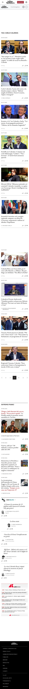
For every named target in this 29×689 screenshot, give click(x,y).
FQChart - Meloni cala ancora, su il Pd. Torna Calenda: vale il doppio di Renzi (15, 551)
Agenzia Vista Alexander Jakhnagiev (8, 309)
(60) (26, 128)
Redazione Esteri (6, 473)
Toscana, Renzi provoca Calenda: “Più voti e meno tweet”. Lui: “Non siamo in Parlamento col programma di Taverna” (14, 335)
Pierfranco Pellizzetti (12, 511)
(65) (26, 370)
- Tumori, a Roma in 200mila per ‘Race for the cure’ (14, 590)
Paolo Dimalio (5, 98)
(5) (26, 493)
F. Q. (3, 65)
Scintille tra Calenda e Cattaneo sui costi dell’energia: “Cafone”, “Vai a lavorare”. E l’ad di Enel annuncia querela (13, 155)
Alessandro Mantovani (8, 439)
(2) (26, 454)
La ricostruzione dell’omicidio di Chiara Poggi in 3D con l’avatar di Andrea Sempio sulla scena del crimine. (10, 484)
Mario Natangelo (16, 524)
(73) (26, 309)
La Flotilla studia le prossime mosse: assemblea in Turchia (12, 415)
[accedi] (26, 2)
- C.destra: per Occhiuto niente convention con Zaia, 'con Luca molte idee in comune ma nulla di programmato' (14, 604)
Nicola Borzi (5, 454)
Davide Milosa (5, 493)
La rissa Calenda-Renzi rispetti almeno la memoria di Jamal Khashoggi (14, 568)
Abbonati (20, 2)
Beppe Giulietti (10, 573)
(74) (5, 544)
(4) (26, 473)
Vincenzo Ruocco (10, 556)
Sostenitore (9, 539)
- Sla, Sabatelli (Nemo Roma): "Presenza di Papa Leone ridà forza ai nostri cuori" (13, 611)
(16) (26, 193)
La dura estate (14, 521)
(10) (5, 561)
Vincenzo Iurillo (6, 225)
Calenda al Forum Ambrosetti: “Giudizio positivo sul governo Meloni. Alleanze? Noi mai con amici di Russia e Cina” (14, 302)
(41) (5, 515)
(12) (26, 160)
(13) (26, 65)
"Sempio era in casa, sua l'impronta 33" (10, 489)
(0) (26, 439)
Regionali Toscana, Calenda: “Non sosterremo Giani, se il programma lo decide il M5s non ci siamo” (13, 365)
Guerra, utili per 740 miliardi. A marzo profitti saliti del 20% (9, 447)
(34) (26, 276)
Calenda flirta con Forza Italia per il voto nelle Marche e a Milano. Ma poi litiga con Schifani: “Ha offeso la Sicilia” (14, 271)
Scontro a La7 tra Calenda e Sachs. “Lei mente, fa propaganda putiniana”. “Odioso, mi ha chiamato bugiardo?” (14, 123)
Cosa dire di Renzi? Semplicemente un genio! (15, 535)
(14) (11, 529)
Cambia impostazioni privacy (10, 654)
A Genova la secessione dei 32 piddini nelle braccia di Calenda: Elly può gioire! (14, 506)
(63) (26, 98)
